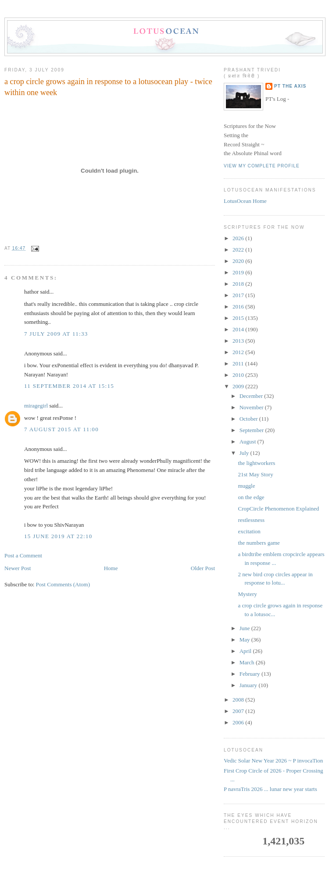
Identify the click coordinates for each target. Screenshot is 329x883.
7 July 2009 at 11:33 (56, 333)
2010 (238, 375)
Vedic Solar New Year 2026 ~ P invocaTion (273, 760)
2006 (238, 722)
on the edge (251, 497)
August (248, 441)
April (246, 651)
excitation (249, 531)
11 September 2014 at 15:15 (69, 386)
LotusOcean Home (245, 201)
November (252, 407)
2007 (238, 711)
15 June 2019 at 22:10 (58, 536)
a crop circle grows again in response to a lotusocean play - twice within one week (108, 87)
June (245, 628)
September (252, 430)
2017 (238, 295)
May (245, 639)
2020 (238, 261)
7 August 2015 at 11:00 (61, 429)
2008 (238, 699)
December (252, 396)
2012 (238, 352)
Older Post (203, 568)
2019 (238, 272)
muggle (246, 485)
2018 (238, 283)
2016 (238, 306)
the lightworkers (256, 463)
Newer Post (17, 568)
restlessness (251, 520)
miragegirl (36, 405)
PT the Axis (290, 86)
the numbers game (258, 542)
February (250, 673)
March (248, 662)
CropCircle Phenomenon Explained (278, 508)
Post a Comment (23, 555)
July (245, 453)
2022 (238, 249)
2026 (238, 238)
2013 (238, 340)
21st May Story (255, 474)
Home (111, 568)
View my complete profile (262, 165)
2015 (238, 318)
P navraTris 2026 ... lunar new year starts (270, 789)
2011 (238, 363)
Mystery (247, 594)
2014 (238, 329)
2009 (238, 386)
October (249, 418)
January (249, 685)
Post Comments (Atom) (63, 584)
